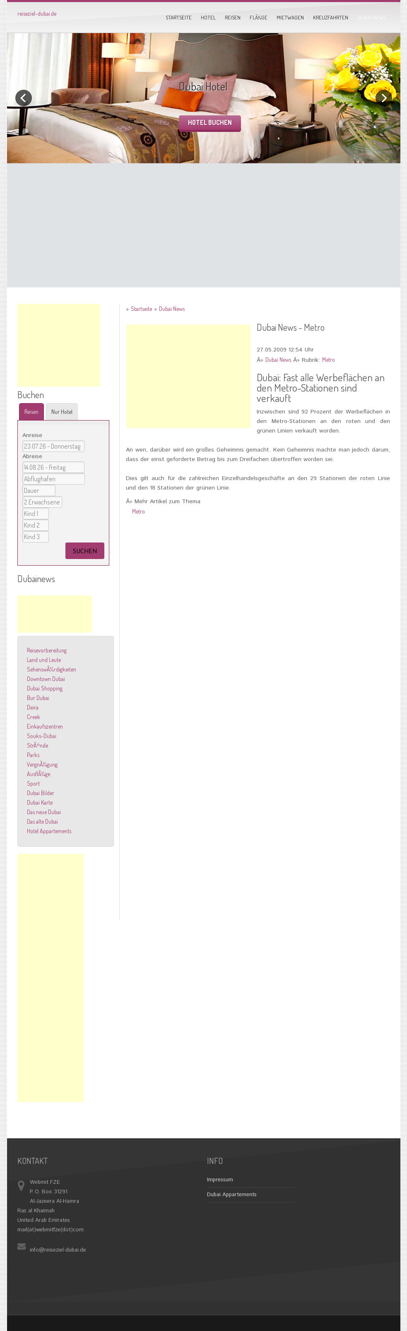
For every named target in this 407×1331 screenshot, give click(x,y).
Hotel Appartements (49, 830)
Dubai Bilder (40, 792)
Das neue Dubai (44, 811)
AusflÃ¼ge (38, 773)
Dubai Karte (40, 802)
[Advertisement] (203, 225)
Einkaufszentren (45, 726)
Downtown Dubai (46, 678)
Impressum (220, 1180)
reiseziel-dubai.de (36, 13)
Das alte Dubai (42, 821)
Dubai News (371, 17)
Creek (33, 716)
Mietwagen (290, 17)
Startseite (179, 17)
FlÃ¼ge (258, 17)
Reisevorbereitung (47, 650)
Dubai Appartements (232, 1195)
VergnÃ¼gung (42, 764)
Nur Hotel (61, 411)
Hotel (208, 17)
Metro (328, 359)
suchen (85, 551)
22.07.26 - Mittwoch (53, 446)
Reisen (233, 17)
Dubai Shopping (45, 688)
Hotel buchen (210, 122)
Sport (33, 783)
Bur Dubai (38, 697)
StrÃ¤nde (37, 745)
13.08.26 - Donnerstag (53, 467)
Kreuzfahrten (330, 17)
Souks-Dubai (41, 735)
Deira (33, 707)
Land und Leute (44, 659)
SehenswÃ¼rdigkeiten (51, 669)
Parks (33, 754)
